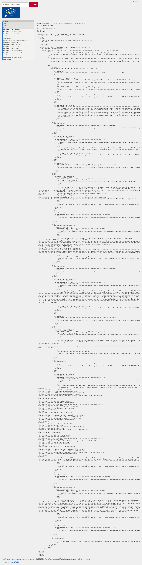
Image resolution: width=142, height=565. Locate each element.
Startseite (46, 23)
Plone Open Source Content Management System (18, 559)
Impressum (31, 564)
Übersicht (5, 564)
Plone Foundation (51, 559)
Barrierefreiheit (14, 564)
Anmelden (136, 1)
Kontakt (23, 564)
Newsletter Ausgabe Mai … (66, 23)
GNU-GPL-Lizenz (84, 559)
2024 (55, 23)
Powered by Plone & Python (11, 562)
